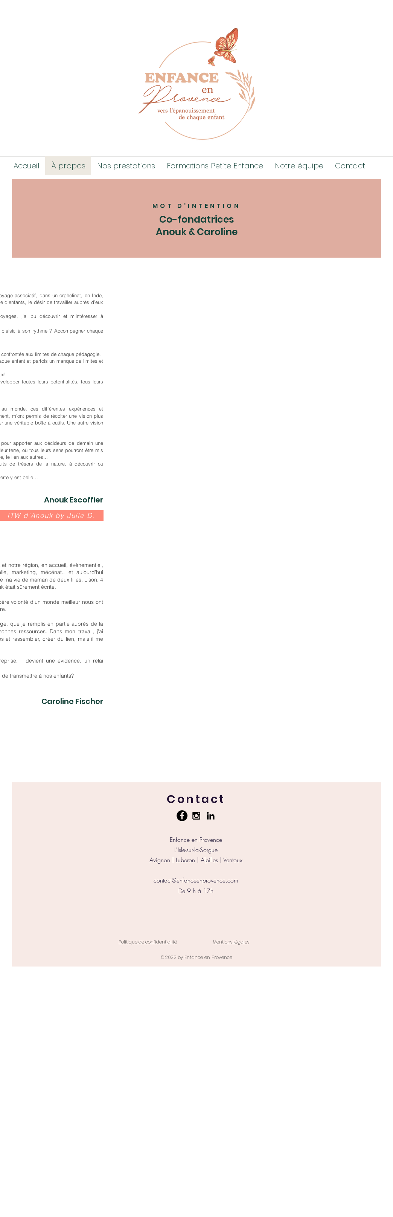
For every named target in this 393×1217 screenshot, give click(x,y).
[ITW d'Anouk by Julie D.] (52, 515)
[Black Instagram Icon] (196, 815)
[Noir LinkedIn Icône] (210, 815)
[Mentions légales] (230, 942)
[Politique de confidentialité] (147, 942)
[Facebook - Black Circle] (182, 815)
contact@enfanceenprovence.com (196, 880)
